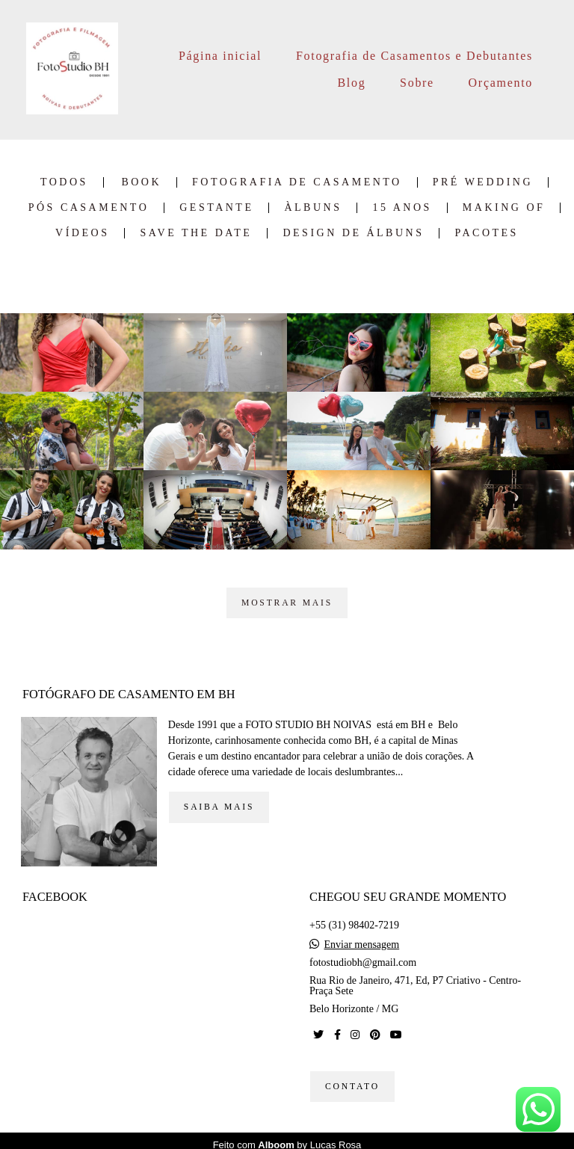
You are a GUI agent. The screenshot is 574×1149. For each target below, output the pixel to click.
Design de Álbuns (353, 233)
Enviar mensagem (362, 936)
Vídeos (82, 233)
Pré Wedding (483, 182)
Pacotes (486, 233)
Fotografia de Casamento (297, 182)
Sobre (417, 82)
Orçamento (501, 82)
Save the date (196, 233)
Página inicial (220, 55)
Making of (504, 208)
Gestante (216, 208)
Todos (64, 182)
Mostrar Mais (287, 603)
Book (141, 182)
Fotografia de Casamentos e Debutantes (414, 55)
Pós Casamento (88, 208)
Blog (351, 82)
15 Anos (401, 208)
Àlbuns (313, 208)
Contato (352, 1078)
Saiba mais (219, 799)
